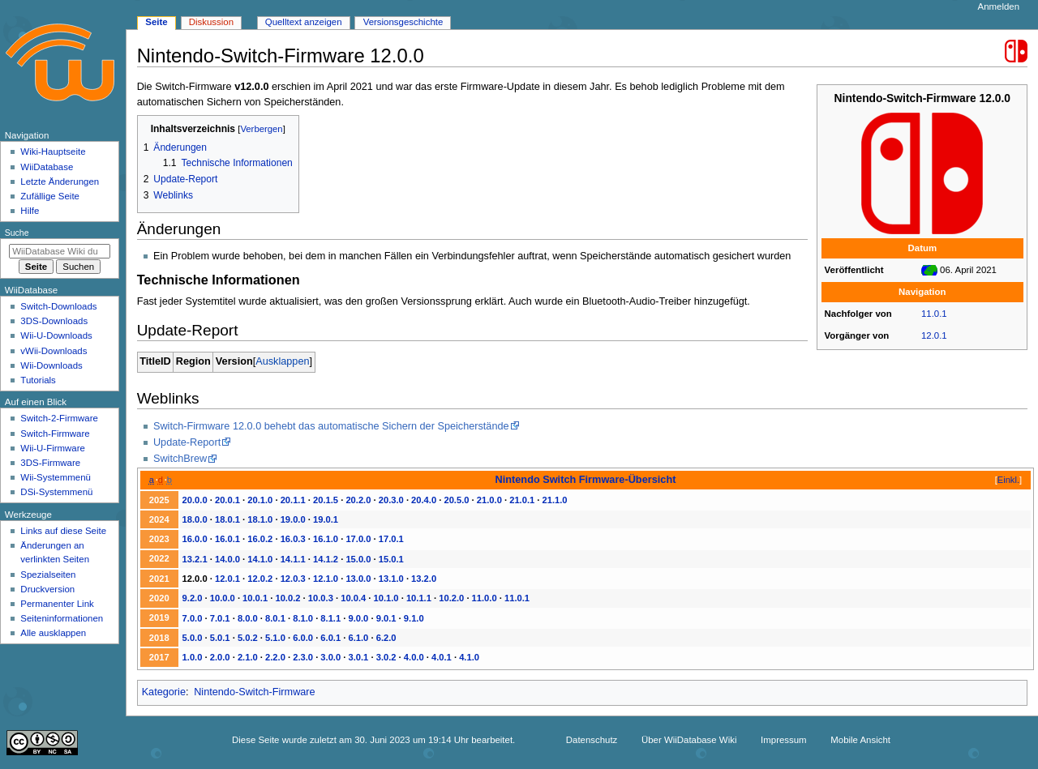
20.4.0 (423, 500)
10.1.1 (418, 598)
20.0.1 (227, 500)
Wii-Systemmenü (55, 477)
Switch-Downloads (58, 306)
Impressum (784, 740)
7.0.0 (192, 618)
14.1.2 (325, 559)
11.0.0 (484, 598)
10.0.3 (320, 598)
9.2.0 (192, 598)
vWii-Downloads (53, 351)
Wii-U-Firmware (52, 448)
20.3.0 (391, 500)
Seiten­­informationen (61, 618)
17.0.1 (391, 539)
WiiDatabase (46, 167)
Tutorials (38, 380)
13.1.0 (391, 578)
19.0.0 (293, 519)
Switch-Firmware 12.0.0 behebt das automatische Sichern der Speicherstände (331, 426)
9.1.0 (414, 618)
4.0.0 (414, 657)
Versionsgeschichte (403, 22)
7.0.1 (220, 618)
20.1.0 (259, 500)
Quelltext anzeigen (303, 22)
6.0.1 (330, 638)
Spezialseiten (47, 574)
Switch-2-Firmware (58, 418)
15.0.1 (391, 559)
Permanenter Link (56, 604)
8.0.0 (248, 618)
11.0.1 (934, 313)
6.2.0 (386, 638)
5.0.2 (248, 638)
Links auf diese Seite (63, 531)
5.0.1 (220, 638)
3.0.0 (330, 657)
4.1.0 (469, 657)
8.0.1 (275, 618)
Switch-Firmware (54, 433)
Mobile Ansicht (860, 740)
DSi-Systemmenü (56, 492)
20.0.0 (195, 500)
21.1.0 (555, 500)
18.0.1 (227, 519)
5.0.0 (192, 638)
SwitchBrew (180, 458)
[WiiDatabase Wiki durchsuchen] (59, 251)
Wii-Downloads (51, 365)
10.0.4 (353, 598)
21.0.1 (521, 500)
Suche (17, 232)
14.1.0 (259, 559)
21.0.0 (489, 500)
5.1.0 (275, 638)
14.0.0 (227, 559)
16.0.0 (195, 539)
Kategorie (164, 692)
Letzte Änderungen (59, 181)
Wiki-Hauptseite (52, 151)
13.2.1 (195, 559)
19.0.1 (325, 519)
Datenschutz (592, 740)
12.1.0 (325, 578)
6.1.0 (359, 638)
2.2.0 (275, 657)
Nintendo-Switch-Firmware (254, 692)
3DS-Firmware (50, 463)
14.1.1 (293, 559)
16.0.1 (227, 539)
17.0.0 (358, 539)
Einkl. (1008, 480)
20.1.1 (293, 500)
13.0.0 (358, 578)
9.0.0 (359, 618)
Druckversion (47, 589)
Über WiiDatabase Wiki (688, 740)
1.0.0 (192, 657)
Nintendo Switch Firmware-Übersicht (585, 479)
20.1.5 (325, 500)
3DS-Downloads (54, 321)
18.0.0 (195, 519)
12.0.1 (934, 335)
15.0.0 (358, 559)
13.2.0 (423, 578)
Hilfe (29, 211)
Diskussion (211, 22)
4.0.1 (441, 657)
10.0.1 (255, 598)
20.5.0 (456, 500)
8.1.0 (303, 618)
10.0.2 (287, 598)
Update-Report (187, 442)
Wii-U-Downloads (56, 335)
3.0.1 (359, 657)
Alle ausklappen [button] (53, 633)
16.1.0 (325, 539)
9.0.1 (386, 618)
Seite (156, 22)
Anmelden (999, 6)
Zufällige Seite (49, 196)
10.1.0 (386, 598)
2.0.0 (220, 657)
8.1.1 (330, 618)
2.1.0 (248, 657)
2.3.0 (303, 657)
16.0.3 (293, 539)
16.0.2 (259, 539)
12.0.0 (195, 578)
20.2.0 (358, 500)
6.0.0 (303, 638)
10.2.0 (451, 598)
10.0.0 (222, 598)
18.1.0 (259, 519)
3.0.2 (386, 657)
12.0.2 (259, 578)
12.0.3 (293, 578)
